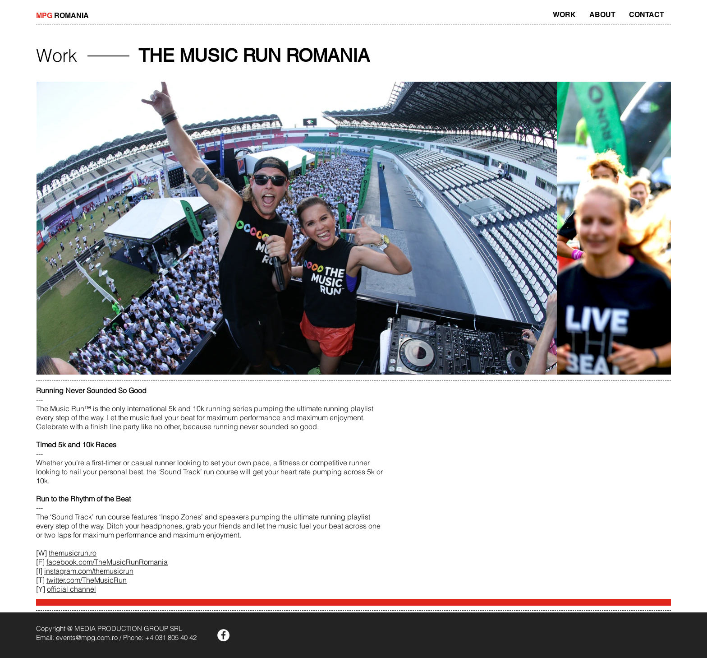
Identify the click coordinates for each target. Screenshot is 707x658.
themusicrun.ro (72, 552)
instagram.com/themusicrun (88, 570)
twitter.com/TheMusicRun (86, 579)
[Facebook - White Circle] (223, 635)
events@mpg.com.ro (87, 637)
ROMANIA (62, 15)
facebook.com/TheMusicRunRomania (107, 561)
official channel (71, 588)
